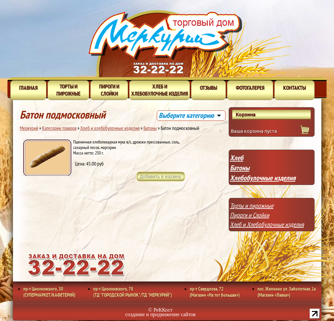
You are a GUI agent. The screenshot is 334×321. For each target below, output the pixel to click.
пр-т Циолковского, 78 (132, 292)
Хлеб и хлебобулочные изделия (159, 90)
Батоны (150, 128)
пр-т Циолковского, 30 (49, 292)
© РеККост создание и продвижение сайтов (160, 312)
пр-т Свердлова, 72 (215, 292)
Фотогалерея (250, 87)
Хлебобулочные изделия (262, 177)
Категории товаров (59, 128)
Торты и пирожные (68, 90)
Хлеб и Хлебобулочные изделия (267, 224)
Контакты (294, 87)
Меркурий (29, 128)
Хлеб (236, 157)
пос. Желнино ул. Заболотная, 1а (287, 292)
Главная (28, 87)
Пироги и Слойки (249, 215)
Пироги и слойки (109, 90)
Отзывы (208, 87)
